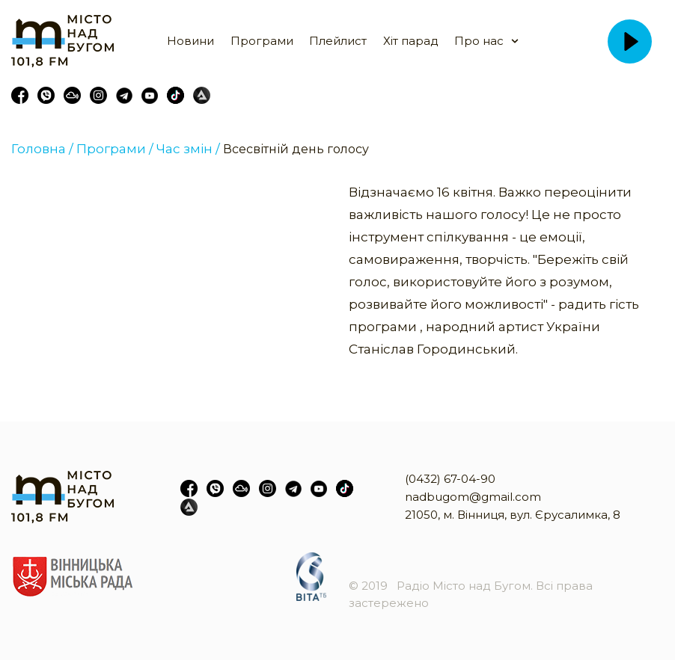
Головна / (42, 148)
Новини (190, 41)
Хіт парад (411, 41)
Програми (261, 41)
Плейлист (338, 41)
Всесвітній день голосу (296, 149)
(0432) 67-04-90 (450, 479)
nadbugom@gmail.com (473, 497)
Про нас (479, 41)
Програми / (114, 148)
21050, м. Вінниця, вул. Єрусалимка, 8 (512, 515)
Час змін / (188, 148)
